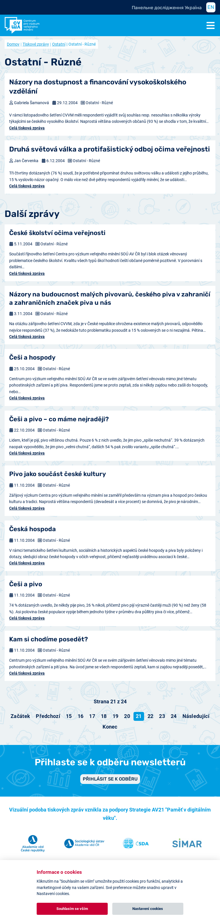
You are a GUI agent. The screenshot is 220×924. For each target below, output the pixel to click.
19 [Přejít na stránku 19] (116, 716)
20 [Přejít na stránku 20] (127, 716)
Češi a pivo (25, 584)
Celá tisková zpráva (27, 128)
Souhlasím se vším (72, 908)
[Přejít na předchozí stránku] (48, 716)
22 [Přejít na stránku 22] (151, 716)
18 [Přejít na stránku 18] (104, 716)
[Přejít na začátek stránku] (20, 716)
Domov (13, 44)
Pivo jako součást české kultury (57, 474)
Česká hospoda (32, 529)
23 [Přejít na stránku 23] (162, 716)
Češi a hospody (32, 357)
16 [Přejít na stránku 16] (81, 716)
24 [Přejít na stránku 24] (174, 716)
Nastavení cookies (147, 908)
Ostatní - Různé (99, 102)
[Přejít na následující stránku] (196, 716)
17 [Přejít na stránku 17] (92, 716)
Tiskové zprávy (36, 44)
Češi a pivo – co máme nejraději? (59, 419)
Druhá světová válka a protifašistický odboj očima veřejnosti (109, 149)
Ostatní (58, 44)
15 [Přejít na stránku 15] (69, 716)
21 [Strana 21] (139, 716)
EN (210, 7)
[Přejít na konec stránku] (110, 727)
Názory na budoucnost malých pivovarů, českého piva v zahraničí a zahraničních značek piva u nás (109, 298)
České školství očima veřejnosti (57, 233)
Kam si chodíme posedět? (48, 639)
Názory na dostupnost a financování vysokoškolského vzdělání (97, 86)
